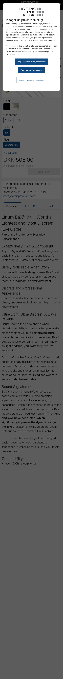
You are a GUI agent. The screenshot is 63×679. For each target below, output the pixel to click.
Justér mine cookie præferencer (31, 80)
